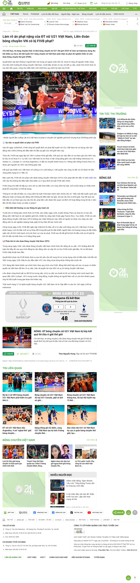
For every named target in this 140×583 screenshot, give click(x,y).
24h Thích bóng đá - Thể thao (73, 9)
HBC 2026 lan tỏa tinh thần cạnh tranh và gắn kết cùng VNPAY (126, 162)
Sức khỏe (93, 9)
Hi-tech (104, 9)
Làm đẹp (106, 520)
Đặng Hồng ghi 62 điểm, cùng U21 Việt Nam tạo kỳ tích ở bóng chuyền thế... (49, 430)
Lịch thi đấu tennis (103, 14)
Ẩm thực (82, 520)
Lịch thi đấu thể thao (50, 14)
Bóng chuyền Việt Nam (17, 46)
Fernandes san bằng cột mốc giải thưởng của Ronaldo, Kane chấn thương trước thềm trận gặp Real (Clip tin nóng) (126, 199)
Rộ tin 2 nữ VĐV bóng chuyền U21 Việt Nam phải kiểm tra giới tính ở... (17, 398)
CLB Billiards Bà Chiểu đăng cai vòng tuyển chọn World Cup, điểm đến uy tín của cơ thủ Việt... (126, 124)
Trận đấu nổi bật (10, 20)
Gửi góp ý (23, 354)
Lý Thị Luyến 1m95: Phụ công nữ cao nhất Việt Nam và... (84, 463)
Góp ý (42, 557)
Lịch (93, 3)
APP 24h (9, 512)
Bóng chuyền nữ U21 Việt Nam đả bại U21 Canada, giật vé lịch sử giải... (49, 398)
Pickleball (35, 14)
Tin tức (20, 9)
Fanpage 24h (40, 512)
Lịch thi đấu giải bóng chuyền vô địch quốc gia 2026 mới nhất (12, 463)
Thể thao (125, 9)
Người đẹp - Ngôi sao (70, 14)
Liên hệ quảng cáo (13, 557)
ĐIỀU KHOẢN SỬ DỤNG (81, 557)
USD (91, 178)
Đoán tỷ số (80, 3)
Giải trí (54, 9)
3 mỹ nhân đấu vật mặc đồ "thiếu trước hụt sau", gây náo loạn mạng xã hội (80, 496)
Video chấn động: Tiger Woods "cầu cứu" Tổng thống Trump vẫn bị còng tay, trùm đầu (80, 483)
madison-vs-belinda (88, 21)
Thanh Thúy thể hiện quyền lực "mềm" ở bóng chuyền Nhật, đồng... (36, 463)
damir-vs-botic (32, 21)
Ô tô (135, 9)
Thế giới (114, 9)
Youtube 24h (95, 512)
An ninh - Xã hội (44, 520)
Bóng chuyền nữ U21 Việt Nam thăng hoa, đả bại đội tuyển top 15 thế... (81, 398)
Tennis (25, 14)
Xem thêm (91, 440)
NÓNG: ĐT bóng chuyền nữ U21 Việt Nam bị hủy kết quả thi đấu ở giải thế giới (63, 333)
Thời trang (94, 520)
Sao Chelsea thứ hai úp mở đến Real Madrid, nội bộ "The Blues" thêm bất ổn (127, 186)
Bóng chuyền (87, 14)
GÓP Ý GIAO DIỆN (7, 566)
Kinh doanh (42, 9)
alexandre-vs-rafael (115, 21)
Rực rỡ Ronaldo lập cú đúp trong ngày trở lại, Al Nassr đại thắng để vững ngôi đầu (127, 226)
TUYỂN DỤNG (99, 557)
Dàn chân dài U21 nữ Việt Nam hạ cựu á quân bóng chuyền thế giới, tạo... (81, 430)
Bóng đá (30, 9)
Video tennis (119, 14)
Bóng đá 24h (59, 512)
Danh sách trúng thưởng (83, 321)
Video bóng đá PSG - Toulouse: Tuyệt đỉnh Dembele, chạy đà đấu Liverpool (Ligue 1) (126, 212)
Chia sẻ (92, 46)
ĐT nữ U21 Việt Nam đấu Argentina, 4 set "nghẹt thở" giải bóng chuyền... (17, 430)
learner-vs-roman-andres (60, 21)
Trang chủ (6, 31)
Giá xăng (66, 3)
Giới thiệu (31, 557)
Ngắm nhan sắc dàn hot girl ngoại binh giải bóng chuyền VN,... (60, 463)
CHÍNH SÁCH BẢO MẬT (58, 557)
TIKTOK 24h (77, 512)
